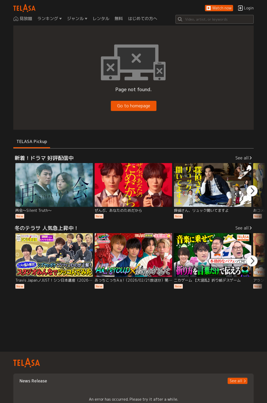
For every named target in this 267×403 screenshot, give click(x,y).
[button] (219, 8)
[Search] (214, 19)
